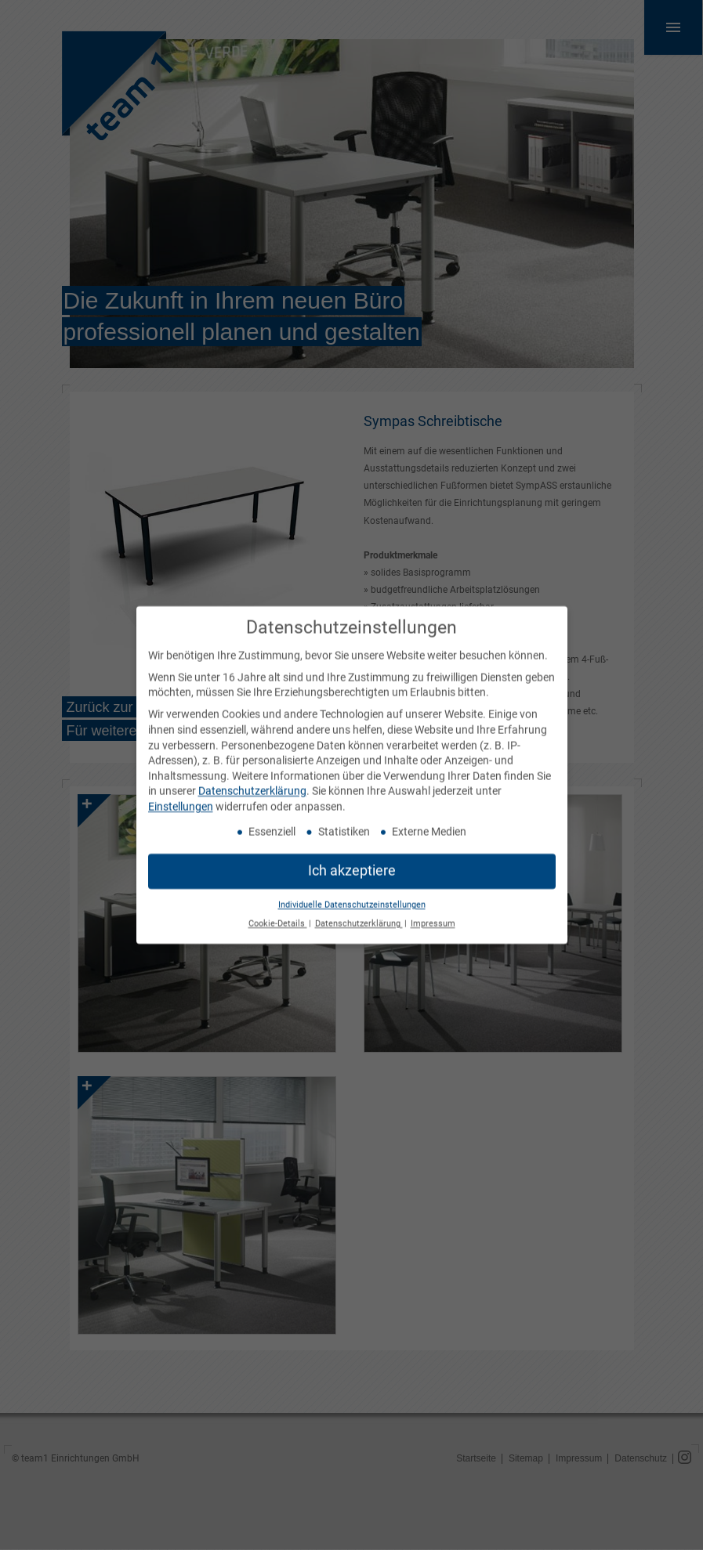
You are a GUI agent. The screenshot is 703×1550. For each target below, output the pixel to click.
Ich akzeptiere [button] (352, 862)
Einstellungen (180, 799)
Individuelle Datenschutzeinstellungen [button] (352, 896)
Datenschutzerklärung (252, 783)
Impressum (433, 916)
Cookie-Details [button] (277, 916)
